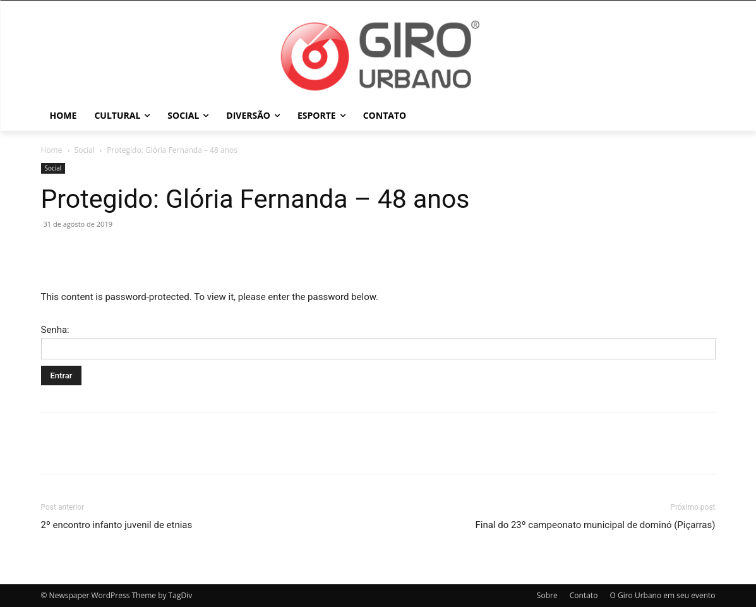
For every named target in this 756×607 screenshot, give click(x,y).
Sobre (547, 595)
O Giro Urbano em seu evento (662, 595)
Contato (584, 595)
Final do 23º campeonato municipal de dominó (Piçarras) (595, 525)
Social (85, 150)
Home (52, 150)
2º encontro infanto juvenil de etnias (117, 525)
